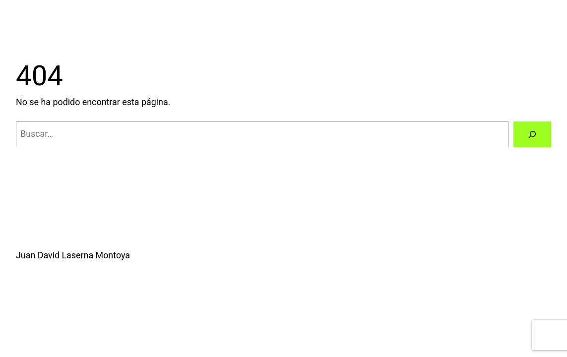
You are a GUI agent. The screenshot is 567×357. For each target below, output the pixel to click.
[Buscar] (532, 134)
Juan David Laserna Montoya (73, 255)
